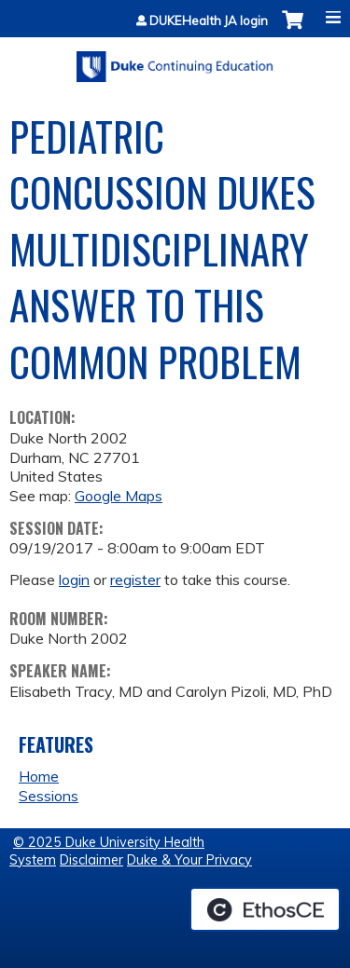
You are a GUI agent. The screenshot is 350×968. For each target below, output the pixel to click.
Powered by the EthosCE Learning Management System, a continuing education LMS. (265, 909)
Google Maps (118, 495)
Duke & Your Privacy (189, 860)
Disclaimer (91, 860)
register (135, 579)
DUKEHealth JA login (208, 21)
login (74, 579)
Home (39, 776)
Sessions (48, 795)
